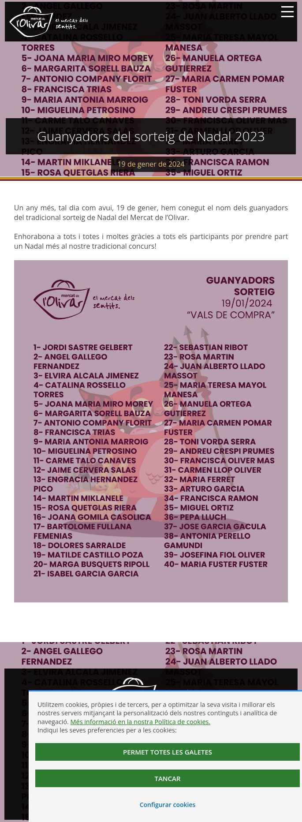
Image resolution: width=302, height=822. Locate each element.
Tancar (167, 778)
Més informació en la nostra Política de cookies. (141, 721)
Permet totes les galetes (167, 751)
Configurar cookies (168, 804)
